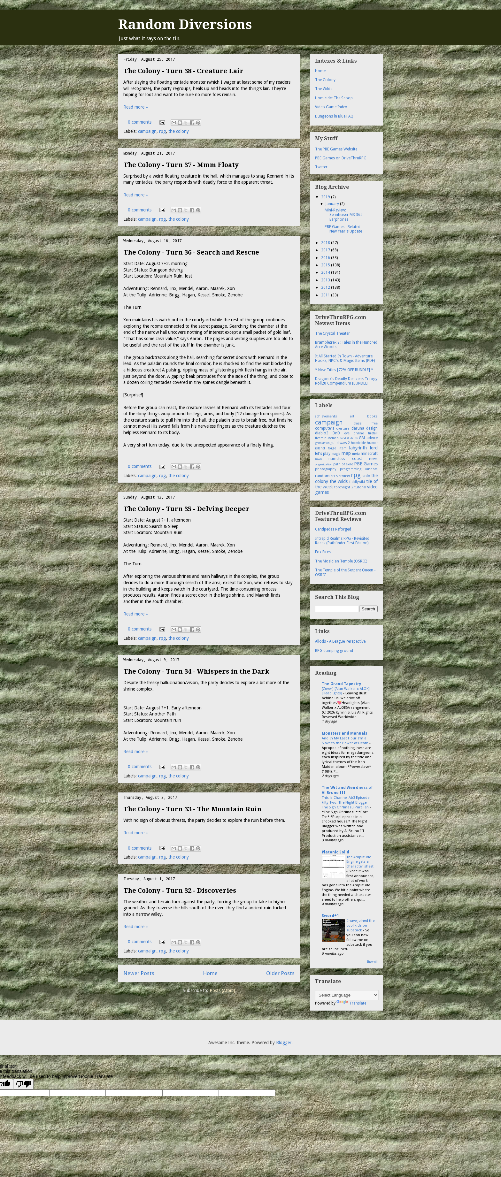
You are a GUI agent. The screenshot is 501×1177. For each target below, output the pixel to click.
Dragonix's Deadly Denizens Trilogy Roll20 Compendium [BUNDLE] (346, 381)
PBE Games (366, 463)
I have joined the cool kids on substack (360, 925)
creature (342, 428)
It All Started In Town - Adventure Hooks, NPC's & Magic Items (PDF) (345, 358)
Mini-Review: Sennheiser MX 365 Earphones (344, 215)
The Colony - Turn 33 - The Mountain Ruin (192, 809)
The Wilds (323, 89)
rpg (162, 131)
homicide (358, 443)
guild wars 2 (340, 443)
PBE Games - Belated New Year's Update (343, 229)
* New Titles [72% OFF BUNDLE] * (344, 370)
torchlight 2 (343, 487)
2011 (326, 295)
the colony (178, 131)
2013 (326, 280)
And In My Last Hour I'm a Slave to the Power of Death (345, 740)
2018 (326, 243)
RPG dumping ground (334, 650)
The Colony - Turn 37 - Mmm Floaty (181, 165)
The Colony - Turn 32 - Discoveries (179, 890)
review (344, 476)
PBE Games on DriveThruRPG (340, 158)
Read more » (135, 107)
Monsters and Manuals (344, 733)
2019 (326, 197)
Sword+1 (330, 915)
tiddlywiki (357, 482)
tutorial (360, 487)
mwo (318, 459)
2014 (326, 272)
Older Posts (280, 973)
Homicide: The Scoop (334, 98)
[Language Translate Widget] (347, 995)
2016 (326, 258)
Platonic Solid (335, 852)
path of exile (343, 464)
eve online (354, 433)
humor (372, 443)
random (371, 469)
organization (324, 464)
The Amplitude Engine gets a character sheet (360, 862)
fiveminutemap (327, 438)
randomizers (326, 476)
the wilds (339, 481)
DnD (336, 433)
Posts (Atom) (222, 990)
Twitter (321, 167)
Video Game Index (331, 107)
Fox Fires (323, 552)
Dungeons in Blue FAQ (334, 116)
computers (324, 428)
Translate (351, 1003)
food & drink (349, 438)
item (342, 448)
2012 (326, 287)
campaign (147, 131)
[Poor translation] (23, 1084)
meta (356, 454)
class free (366, 423)
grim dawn (322, 443)
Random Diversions (185, 24)
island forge (325, 448)
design (372, 428)
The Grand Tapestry (341, 684)
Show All (372, 961)
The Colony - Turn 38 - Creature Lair (183, 71)
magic (335, 454)
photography (325, 469)
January (333, 204)
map (346, 453)
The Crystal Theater (332, 333)
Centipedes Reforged (333, 529)
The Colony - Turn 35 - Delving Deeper (186, 509)
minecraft (369, 453)
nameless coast (345, 458)
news (373, 459)
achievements (326, 416)
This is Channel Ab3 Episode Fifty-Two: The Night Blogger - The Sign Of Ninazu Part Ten (346, 802)
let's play (322, 453)
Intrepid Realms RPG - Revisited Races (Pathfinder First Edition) (342, 540)
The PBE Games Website (336, 149)
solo (366, 476)
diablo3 (321, 433)
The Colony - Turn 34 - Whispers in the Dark (196, 671)
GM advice (368, 438)
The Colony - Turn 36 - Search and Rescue (191, 252)
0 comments (139, 122)
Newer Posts (138, 973)
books (372, 416)
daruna (357, 428)
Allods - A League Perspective (340, 641)
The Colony (325, 80)
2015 (326, 265)
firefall (373, 433)
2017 (326, 250)
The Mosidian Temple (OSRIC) (341, 561)
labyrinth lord (363, 447)
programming (350, 469)
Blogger (283, 1042)
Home (210, 973)
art (352, 416)
